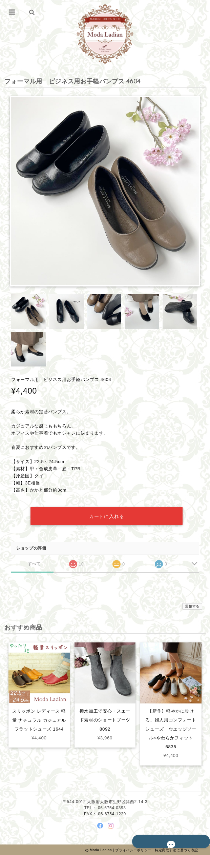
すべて (34, 562)
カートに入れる (106, 515)
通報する (192, 605)
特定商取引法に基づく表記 (176, 849)
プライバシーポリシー (133, 849)
